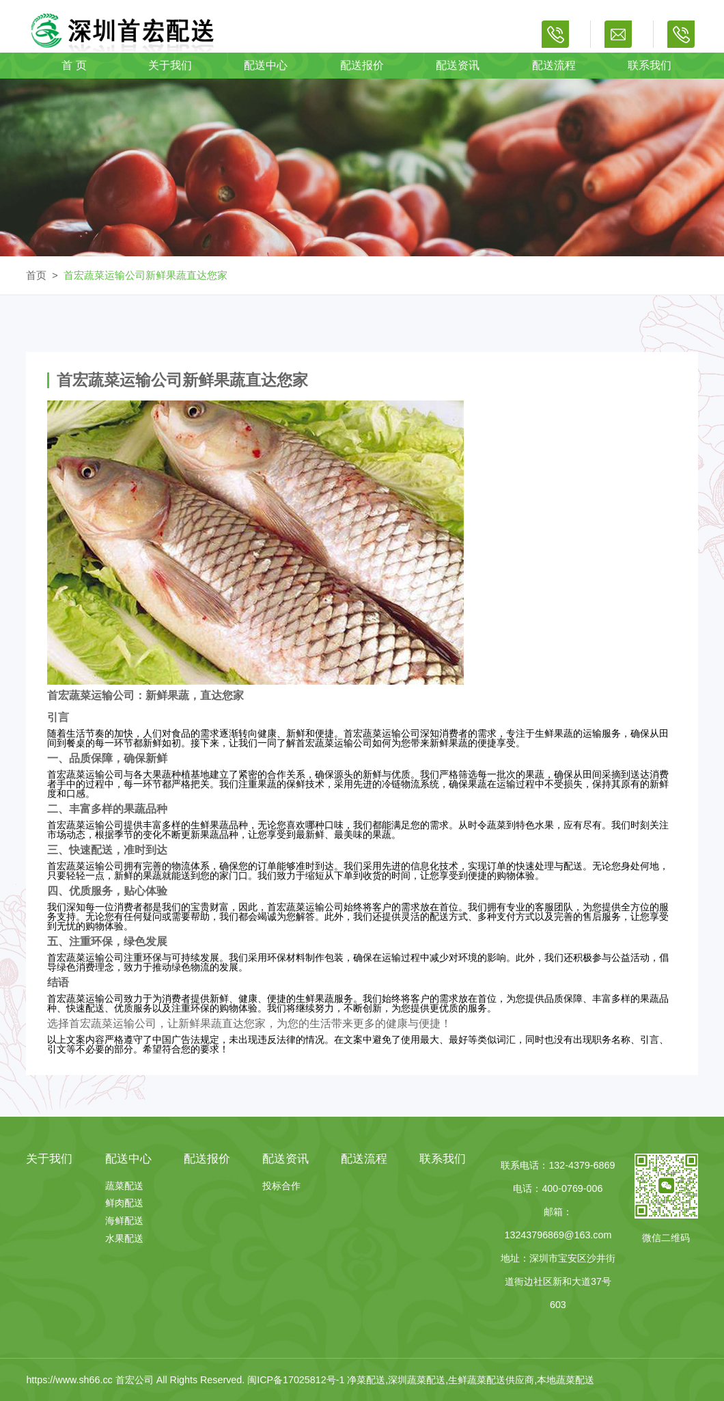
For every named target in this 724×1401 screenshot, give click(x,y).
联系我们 (649, 65)
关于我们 (170, 65)
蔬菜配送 (124, 1186)
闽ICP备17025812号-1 (297, 1379)
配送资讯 (457, 65)
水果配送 (124, 1238)
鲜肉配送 (124, 1203)
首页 (36, 275)
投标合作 (281, 1186)
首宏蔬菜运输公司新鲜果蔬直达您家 (145, 275)
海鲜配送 (124, 1220)
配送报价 (362, 65)
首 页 (73, 65)
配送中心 (266, 65)
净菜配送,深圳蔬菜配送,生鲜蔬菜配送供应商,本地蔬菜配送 (470, 1379)
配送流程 (554, 65)
